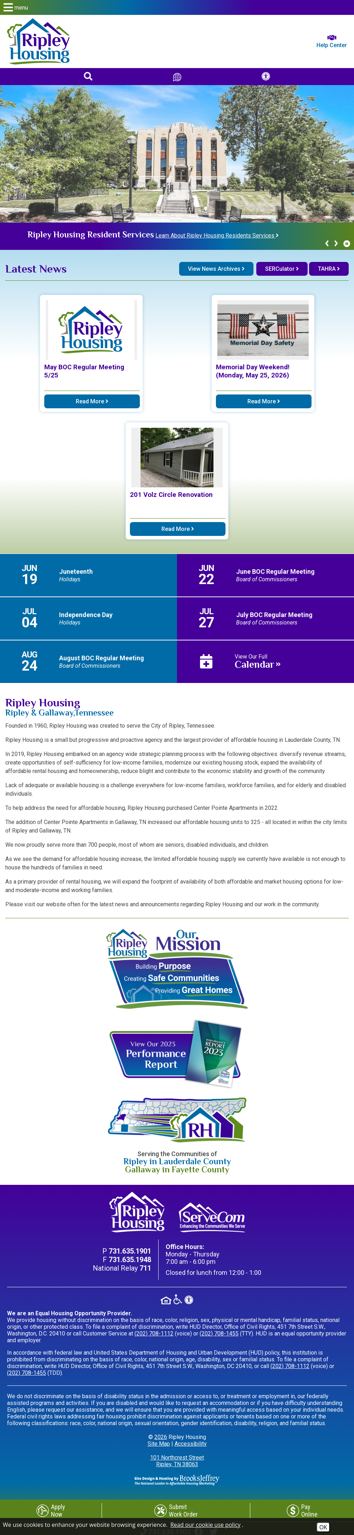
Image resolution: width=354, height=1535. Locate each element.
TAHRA (329, 268)
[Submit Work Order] (176, 1510)
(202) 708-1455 (219, 1333)
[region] (177, 236)
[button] (177, 7)
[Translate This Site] (177, 77)
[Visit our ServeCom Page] (212, 1218)
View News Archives (216, 268)
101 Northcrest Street (177, 1461)
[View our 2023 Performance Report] (177, 1054)
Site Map (159, 1443)
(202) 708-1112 (154, 1333)
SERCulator (282, 268)
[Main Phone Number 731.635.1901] (130, 1251)
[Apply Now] (50, 1510)
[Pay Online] (302, 1510)
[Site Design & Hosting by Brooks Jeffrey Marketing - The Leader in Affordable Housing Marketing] (177, 1479)
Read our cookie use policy (205, 1525)
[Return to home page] (38, 41)
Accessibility (191, 1443)
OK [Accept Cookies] (323, 1527)
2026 (160, 1437)
